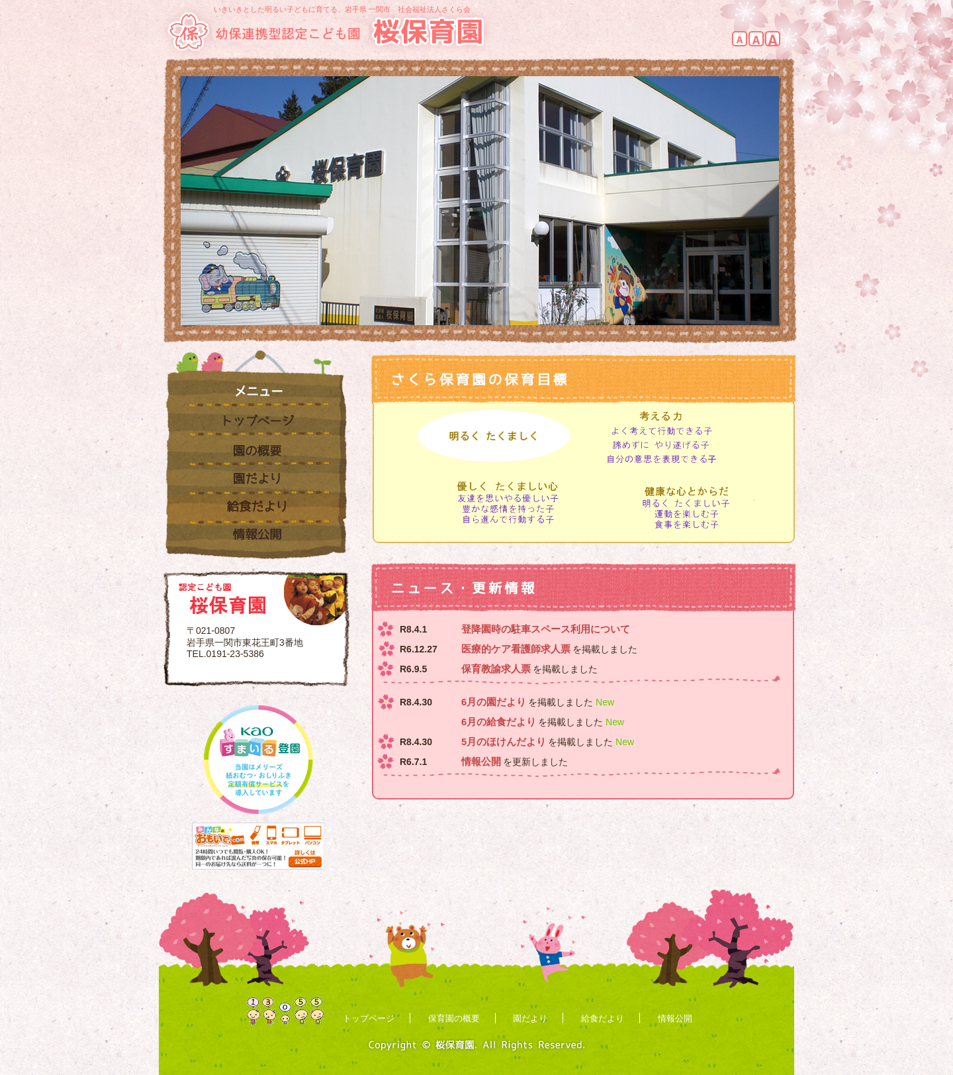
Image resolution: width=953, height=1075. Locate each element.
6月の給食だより (498, 722)
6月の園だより (493, 702)
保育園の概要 (454, 1018)
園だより (256, 480)
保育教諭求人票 (496, 669)
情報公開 (256, 542)
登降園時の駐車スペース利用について (545, 629)
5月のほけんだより (503, 742)
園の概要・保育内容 (256, 451)
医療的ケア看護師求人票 (515, 649)
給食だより (256, 509)
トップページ (256, 421)
